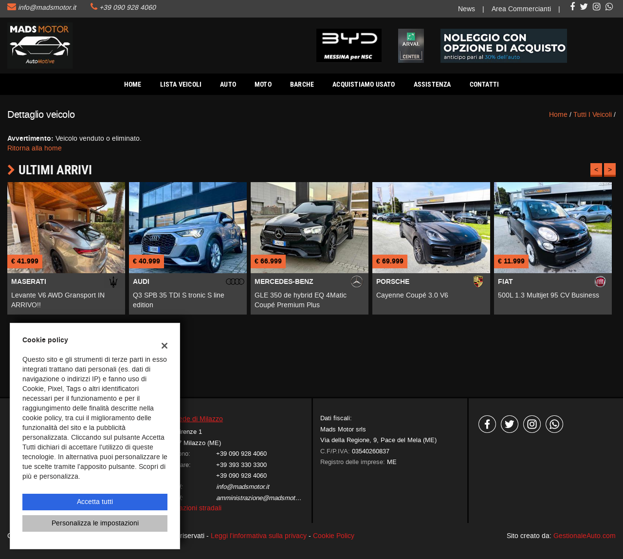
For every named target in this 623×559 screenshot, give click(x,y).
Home (133, 84)
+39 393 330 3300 (241, 465)
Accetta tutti (95, 501)
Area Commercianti (521, 9)
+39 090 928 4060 (127, 7)
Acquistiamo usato (363, 84)
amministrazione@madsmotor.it (260, 498)
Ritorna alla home (34, 148)
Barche (302, 84)
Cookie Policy (333, 535)
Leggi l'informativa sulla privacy (259, 535)
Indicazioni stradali (193, 508)
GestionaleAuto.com (584, 535)
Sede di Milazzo (198, 419)
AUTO (228, 84)
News (466, 9)
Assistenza (432, 84)
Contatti (484, 84)
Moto (263, 84)
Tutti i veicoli (592, 114)
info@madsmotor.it (47, 7)
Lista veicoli (181, 84)
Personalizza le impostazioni (95, 523)
